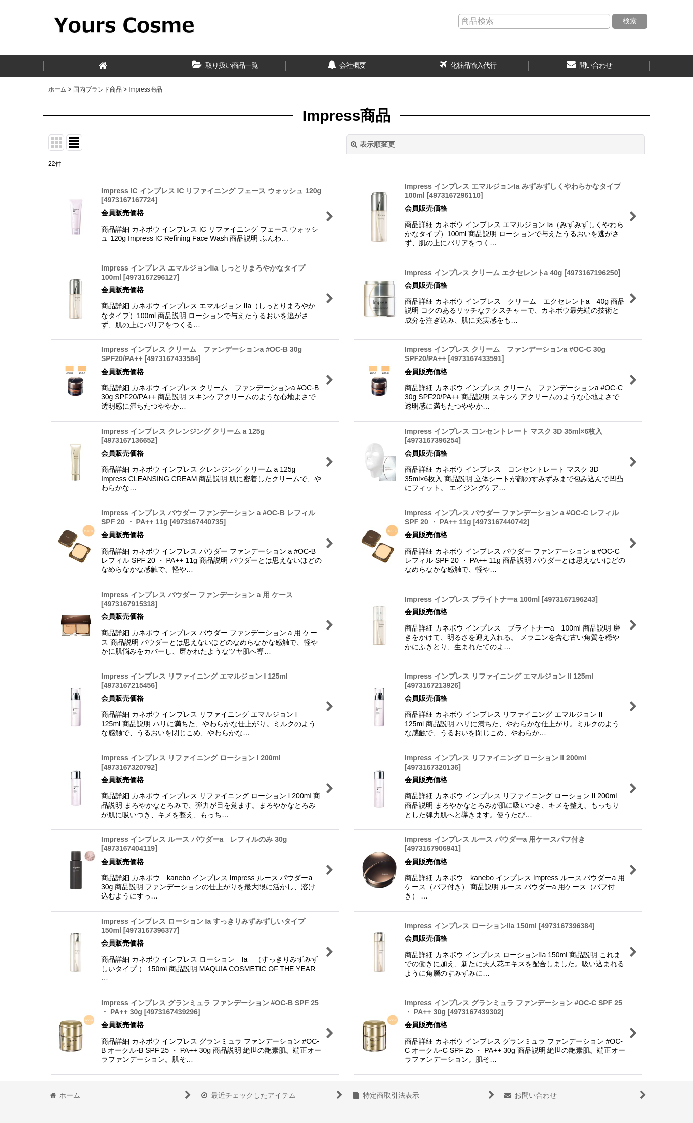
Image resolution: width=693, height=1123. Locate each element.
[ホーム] (103, 66)
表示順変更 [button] (373, 144)
